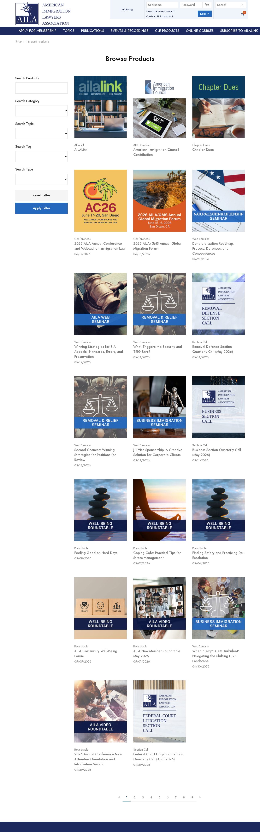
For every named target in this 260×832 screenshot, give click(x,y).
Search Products (27, 78)
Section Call (199, 342)
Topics (69, 30)
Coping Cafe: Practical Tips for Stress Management (157, 555)
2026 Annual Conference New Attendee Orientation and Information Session (98, 759)
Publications (92, 30)
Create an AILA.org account (159, 16)
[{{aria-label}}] (200, 797)
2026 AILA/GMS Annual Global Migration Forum (157, 246)
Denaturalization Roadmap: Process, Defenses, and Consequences (213, 248)
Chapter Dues (200, 145)
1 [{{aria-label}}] (126, 797)
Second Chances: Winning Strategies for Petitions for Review (95, 454)
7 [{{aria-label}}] (176, 797)
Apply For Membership (37, 30)
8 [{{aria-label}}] (184, 797)
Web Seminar (200, 239)
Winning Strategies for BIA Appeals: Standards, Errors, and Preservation (98, 351)
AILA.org (127, 9)
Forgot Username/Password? (160, 11)
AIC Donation (141, 145)
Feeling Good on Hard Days (95, 552)
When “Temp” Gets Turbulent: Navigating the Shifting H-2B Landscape (215, 656)
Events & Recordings (129, 30)
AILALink (79, 145)
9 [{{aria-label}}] (192, 797)
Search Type (24, 169)
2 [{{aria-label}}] (135, 797)
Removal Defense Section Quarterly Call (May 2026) (212, 349)
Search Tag (23, 146)
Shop (18, 42)
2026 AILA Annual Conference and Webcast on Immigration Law (99, 246)
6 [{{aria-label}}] (168, 797)
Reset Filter (41, 195)
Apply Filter (41, 208)
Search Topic (24, 124)
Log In (204, 13)
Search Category (27, 101)
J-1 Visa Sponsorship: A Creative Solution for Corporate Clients (157, 452)
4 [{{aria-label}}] (151, 797)
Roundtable (81, 548)
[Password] (191, 5)
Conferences (82, 239)
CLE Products (167, 30)
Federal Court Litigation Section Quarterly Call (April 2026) (158, 757)
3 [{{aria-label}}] (143, 797)
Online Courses (200, 30)
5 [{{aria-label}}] (159, 797)
